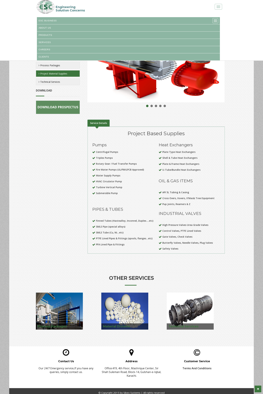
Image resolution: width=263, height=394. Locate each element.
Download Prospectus (57, 107)
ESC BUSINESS (48, 21)
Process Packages (49, 65)
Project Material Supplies (53, 73)
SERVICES (45, 44)
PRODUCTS (45, 36)
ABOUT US (45, 28)
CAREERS (44, 51)
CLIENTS (44, 59)
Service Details (98, 123)
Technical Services (49, 81)
